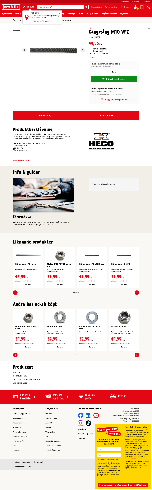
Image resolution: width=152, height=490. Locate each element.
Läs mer (92, 58)
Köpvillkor (17, 427)
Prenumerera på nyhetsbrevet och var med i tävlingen (122, 485)
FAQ (15, 446)
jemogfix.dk (38, 462)
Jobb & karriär (125, 7)
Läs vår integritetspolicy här (107, 459)
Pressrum (49, 427)
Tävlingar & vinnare (53, 446)
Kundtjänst (146, 1)
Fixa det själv (96, 7)
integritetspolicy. (132, 458)
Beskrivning (45, 115)
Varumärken (50, 432)
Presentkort (125, 1)
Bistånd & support (52, 441)
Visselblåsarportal (52, 450)
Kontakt (16, 450)
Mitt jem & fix (18, 441)
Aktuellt (48, 423)
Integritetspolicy (85, 434)
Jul (46, 437)
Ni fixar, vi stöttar (20, 437)
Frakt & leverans (19, 432)
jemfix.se (16, 462)
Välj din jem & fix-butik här (41, 21)
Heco (91, 28)
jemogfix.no (26, 462)
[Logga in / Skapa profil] (135, 7)
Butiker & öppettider (21, 414)
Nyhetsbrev (136, 1)
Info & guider (106, 115)
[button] (74, 292)
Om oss (48, 414)
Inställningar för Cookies (22, 466)
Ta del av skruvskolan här (104, 184)
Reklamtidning (111, 7)
